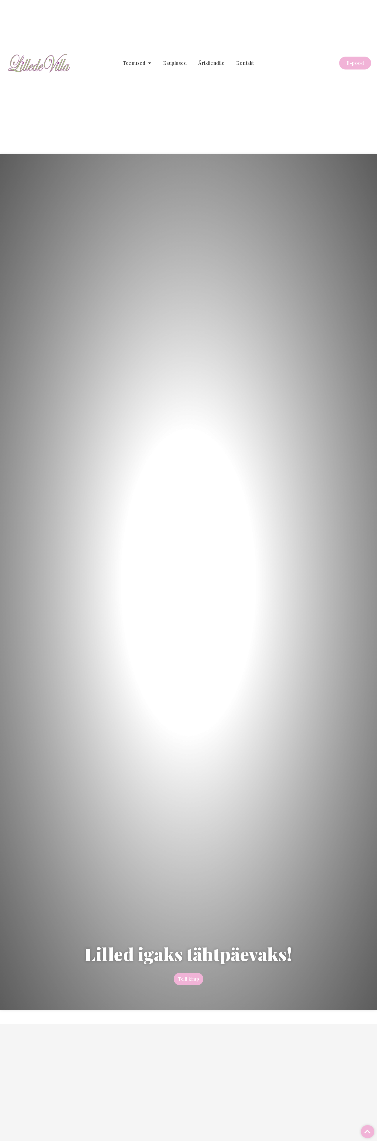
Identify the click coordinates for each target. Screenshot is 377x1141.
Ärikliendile (211, 63)
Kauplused (175, 63)
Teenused (137, 63)
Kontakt (245, 63)
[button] (367, 1131)
